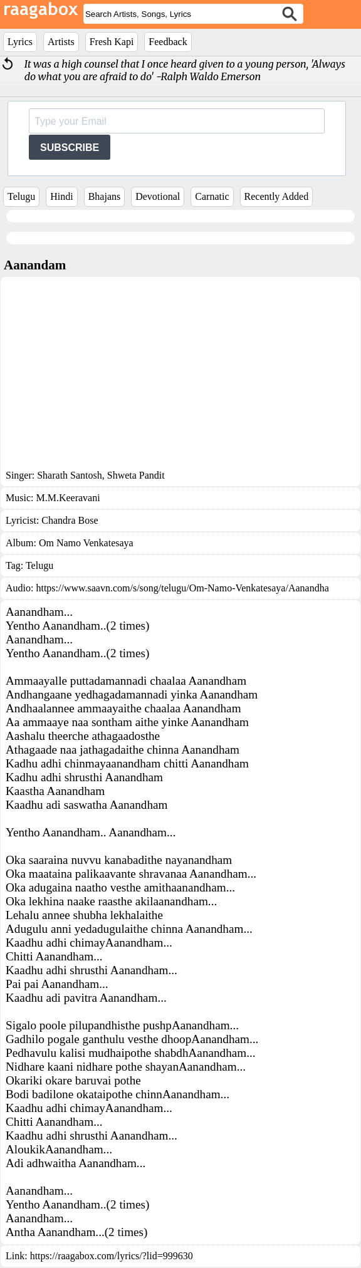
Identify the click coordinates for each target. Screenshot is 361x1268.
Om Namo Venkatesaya (86, 543)
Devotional (157, 196)
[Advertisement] (180, 376)
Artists (61, 41)
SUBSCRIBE (69, 147)
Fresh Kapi (112, 41)
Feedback (168, 41)
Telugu (21, 196)
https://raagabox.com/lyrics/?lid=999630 (111, 1255)
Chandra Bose (69, 520)
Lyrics (20, 41)
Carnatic (212, 196)
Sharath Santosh (69, 475)
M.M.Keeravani (68, 497)
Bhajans (104, 196)
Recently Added (276, 196)
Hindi (61, 196)
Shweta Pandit (135, 475)
